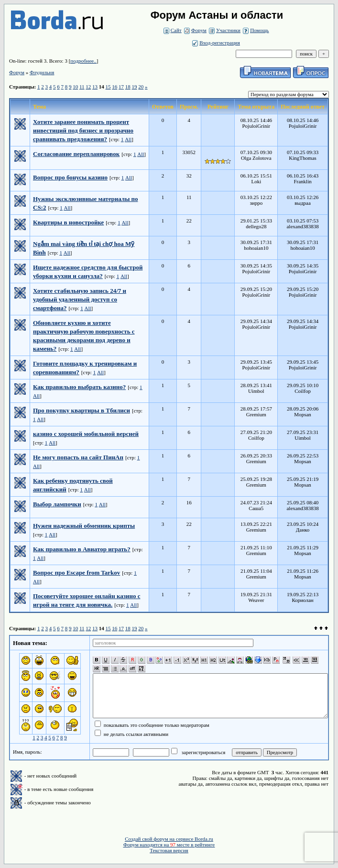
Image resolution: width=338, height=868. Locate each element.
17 (121, 86)
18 (128, 86)
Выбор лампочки (57, 504)
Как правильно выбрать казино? (79, 386)
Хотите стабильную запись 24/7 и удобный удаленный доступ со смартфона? (79, 299)
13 (95, 86)
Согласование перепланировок (76, 153)
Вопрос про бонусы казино (70, 177)
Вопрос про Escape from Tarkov (76, 572)
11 (82, 86)
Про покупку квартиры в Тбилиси (81, 410)
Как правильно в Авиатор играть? (82, 549)
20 (140, 86)
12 (88, 86)
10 (75, 86)
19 (134, 86)
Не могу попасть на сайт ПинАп (78, 457)
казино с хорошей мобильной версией (86, 433)
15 (108, 86)
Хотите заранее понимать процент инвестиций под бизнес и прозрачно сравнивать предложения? (83, 130)
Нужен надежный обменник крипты (84, 525)
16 (114, 86)
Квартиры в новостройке (68, 222)
